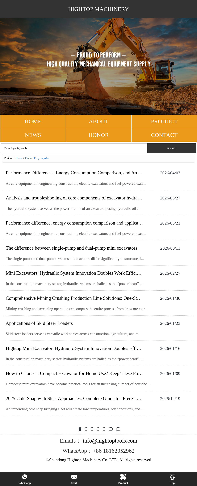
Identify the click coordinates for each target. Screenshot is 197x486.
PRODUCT (164, 121)
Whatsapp (24, 479)
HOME (32, 121)
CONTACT (164, 135)
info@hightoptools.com (109, 440)
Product (123, 479)
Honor (98, 135)
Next (111, 429)
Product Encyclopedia (36, 158)
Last (118, 429)
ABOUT (98, 121)
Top (172, 479)
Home (19, 158)
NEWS (33, 135)
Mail (74, 479)
